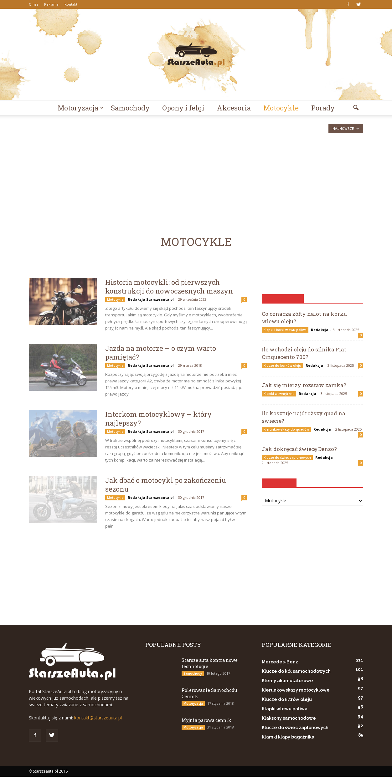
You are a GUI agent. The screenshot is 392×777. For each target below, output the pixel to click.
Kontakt (70, 4)
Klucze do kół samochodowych (296, 671)
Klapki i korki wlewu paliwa (285, 330)
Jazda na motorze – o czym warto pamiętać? (160, 353)
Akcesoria (234, 107)
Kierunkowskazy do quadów (286, 429)
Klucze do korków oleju (282, 366)
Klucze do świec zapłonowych (287, 458)
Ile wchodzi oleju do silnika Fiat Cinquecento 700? (304, 353)
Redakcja (319, 330)
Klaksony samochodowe (289, 718)
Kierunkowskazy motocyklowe (296, 690)
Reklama (51, 4)
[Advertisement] (196, 162)
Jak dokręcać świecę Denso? (299, 449)
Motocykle (281, 107)
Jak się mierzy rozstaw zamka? (304, 385)
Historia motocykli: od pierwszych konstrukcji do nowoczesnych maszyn (169, 287)
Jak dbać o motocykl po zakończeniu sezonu (165, 485)
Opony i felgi (183, 107)
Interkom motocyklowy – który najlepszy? (158, 419)
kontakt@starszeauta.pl (98, 718)
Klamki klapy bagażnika (288, 737)
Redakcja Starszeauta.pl (151, 299)
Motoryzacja (80, 107)
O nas (33, 4)
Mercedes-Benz (280, 662)
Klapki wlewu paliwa (284, 709)
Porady (323, 107)
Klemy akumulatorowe (287, 680)
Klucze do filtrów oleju (287, 699)
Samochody (130, 107)
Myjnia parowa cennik (206, 720)
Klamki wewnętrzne (279, 394)
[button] (355, 107)
